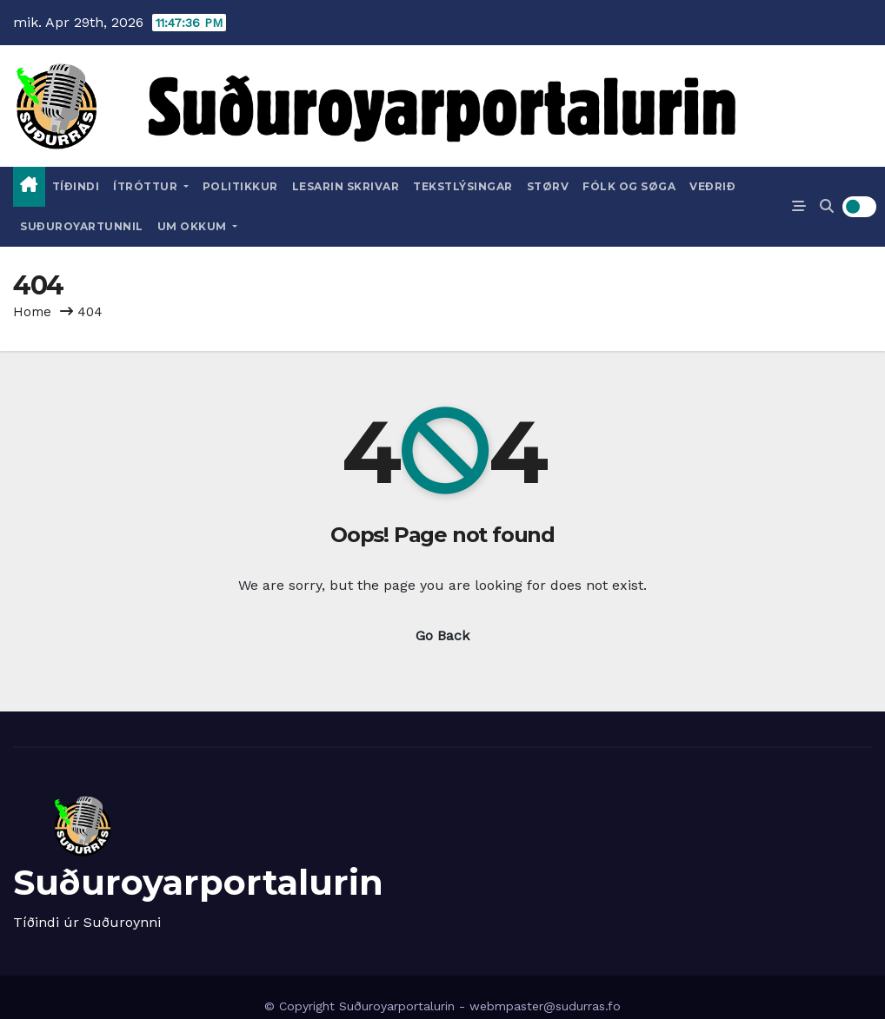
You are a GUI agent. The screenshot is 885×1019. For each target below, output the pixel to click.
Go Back (442, 635)
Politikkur (240, 186)
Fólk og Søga (628, 186)
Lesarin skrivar (346, 186)
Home (32, 312)
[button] (827, 206)
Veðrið (712, 186)
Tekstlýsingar (463, 186)
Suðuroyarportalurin (198, 882)
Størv (548, 186)
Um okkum (197, 226)
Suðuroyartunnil (81, 226)
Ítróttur (151, 186)
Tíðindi (76, 186)
